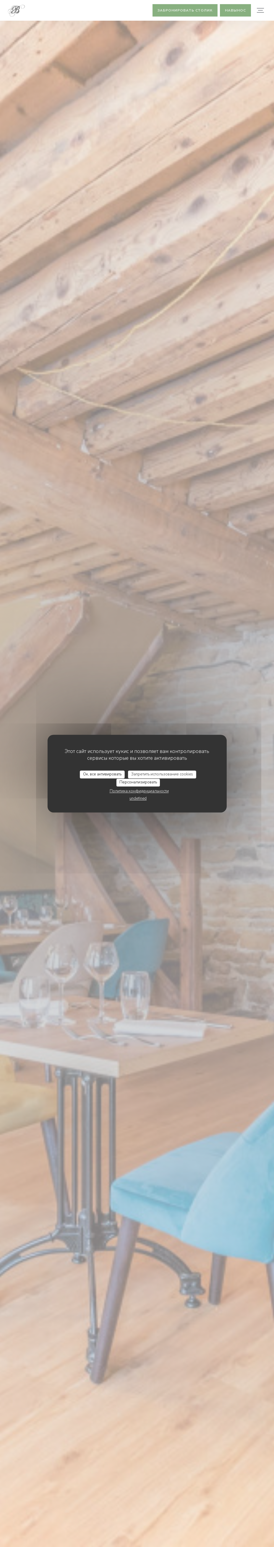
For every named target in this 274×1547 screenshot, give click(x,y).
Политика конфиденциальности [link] (139, 791)
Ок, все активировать (102, 774)
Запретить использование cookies (162, 774)
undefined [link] (138, 798)
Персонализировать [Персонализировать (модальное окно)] (138, 782)
